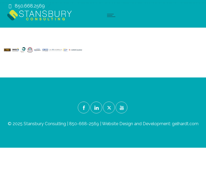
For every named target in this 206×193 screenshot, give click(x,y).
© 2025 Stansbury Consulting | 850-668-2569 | (55, 123)
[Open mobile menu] (112, 15)
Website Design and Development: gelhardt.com (150, 123)
